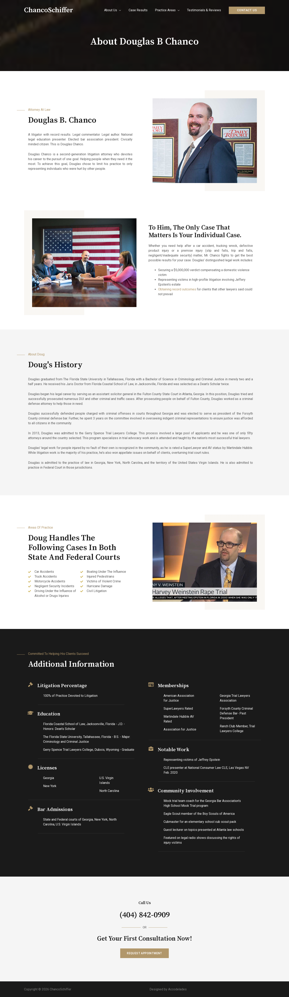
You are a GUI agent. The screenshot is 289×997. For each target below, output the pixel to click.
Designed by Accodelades (168, 989)
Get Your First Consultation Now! (145, 939)
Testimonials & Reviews (205, 10)
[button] (144, 953)
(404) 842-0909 (144, 915)
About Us (114, 10)
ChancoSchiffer (48, 10)
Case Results (140, 10)
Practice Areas (167, 10)
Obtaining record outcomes (177, 289)
